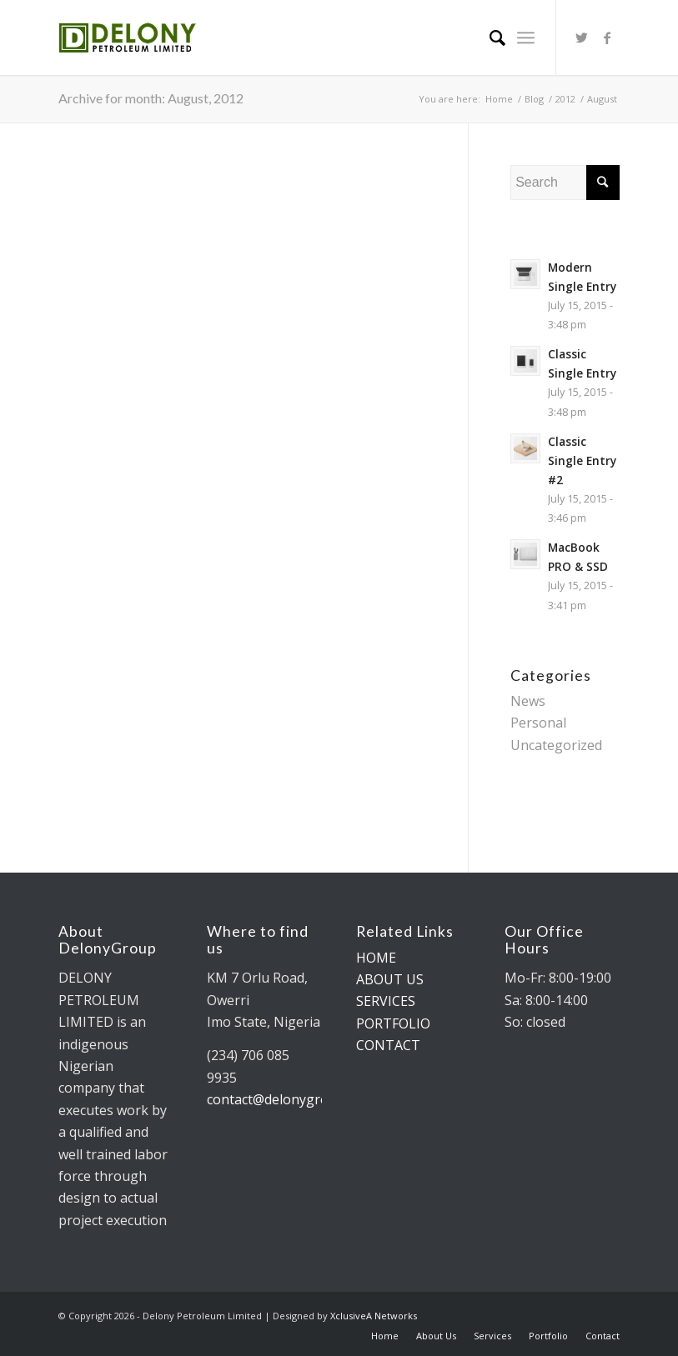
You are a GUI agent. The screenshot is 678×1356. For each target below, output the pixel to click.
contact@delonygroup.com (290, 1099)
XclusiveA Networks (373, 1315)
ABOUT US (390, 979)
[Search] (489, 37)
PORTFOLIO (393, 1023)
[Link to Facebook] (607, 37)
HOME (376, 957)
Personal (538, 722)
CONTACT (388, 1045)
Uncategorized (556, 745)
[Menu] (526, 37)
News (527, 701)
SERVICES (385, 1001)
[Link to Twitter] (582, 37)
